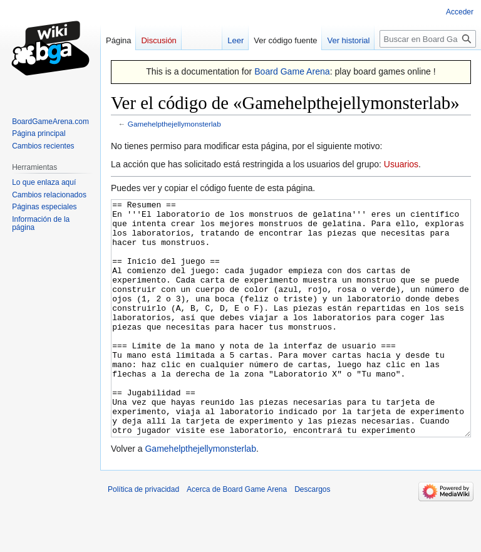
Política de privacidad (143, 536)
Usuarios (401, 164)
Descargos (312, 536)
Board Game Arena (292, 71)
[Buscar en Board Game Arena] (428, 39)
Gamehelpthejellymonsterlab (174, 124)
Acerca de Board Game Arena (237, 536)
